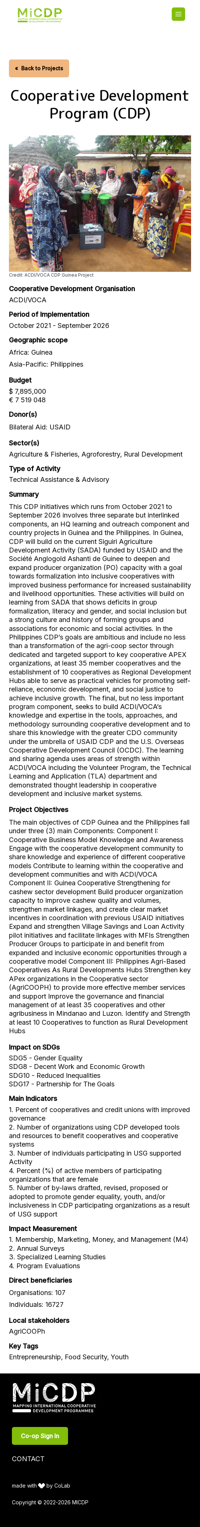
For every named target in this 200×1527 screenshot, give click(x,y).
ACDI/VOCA (27, 300)
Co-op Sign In (40, 1436)
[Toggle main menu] (178, 14)
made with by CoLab (41, 1485)
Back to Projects (39, 68)
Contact (28, 1459)
